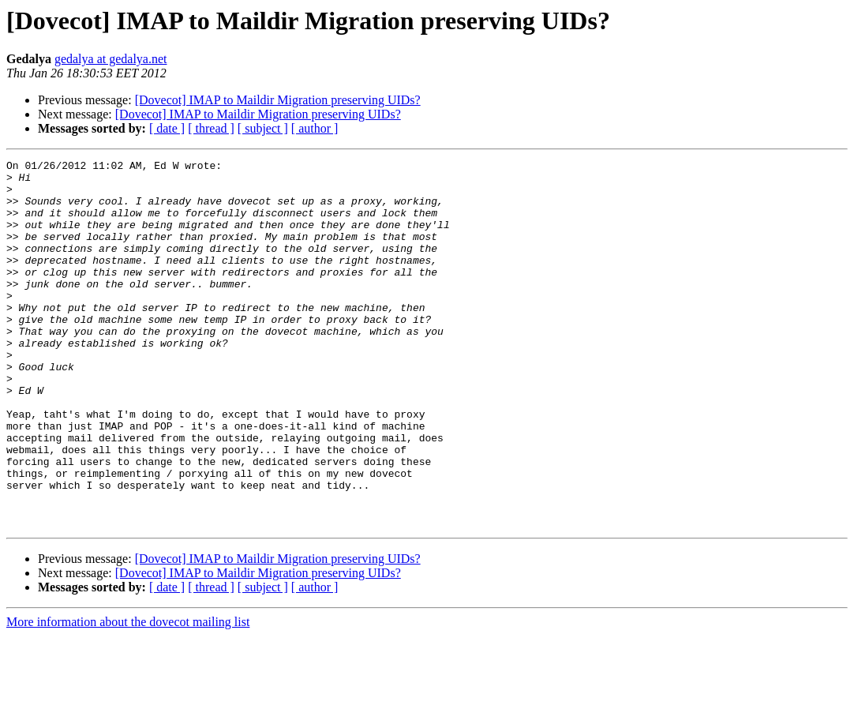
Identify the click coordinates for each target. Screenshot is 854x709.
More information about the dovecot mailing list (127, 695)
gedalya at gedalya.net (110, 59)
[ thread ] (211, 128)
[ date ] (167, 128)
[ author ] (315, 128)
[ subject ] (263, 128)
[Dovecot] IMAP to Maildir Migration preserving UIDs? (278, 100)
